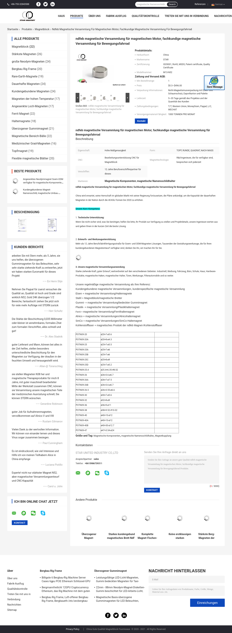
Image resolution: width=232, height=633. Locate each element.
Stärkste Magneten (24, 54)
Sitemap (12, 609)
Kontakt (141, 121)
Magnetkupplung (163, 436)
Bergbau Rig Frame (24, 69)
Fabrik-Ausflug (116, 16)
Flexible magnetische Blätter (30, 158)
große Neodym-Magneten (28, 61)
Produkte (76, 16)
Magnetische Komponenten (107, 436)
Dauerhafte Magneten (26, 84)
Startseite (12, 29)
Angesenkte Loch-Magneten (30, 106)
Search (172, 4)
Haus (61, 16)
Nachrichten (223, 16)
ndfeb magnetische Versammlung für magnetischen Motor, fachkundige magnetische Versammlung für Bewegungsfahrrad (100, 109)
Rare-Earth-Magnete (25, 76)
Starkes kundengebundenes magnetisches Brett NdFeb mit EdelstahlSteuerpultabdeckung (124, 536)
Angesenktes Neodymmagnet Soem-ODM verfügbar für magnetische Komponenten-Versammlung (43, 182)
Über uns (95, 16)
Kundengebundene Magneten (30, 91)
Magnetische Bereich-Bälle (29, 136)
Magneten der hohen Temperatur (33, 99)
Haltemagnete (21, 121)
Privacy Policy (72, 629)
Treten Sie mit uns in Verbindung (187, 16)
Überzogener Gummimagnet (30, 128)
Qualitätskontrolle (145, 16)
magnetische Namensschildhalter (137, 436)
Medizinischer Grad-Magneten (31, 143)
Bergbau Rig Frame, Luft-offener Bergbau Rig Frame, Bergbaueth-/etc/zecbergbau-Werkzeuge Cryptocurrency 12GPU (65, 599)
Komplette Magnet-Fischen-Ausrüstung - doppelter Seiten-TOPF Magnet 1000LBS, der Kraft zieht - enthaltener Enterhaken (147, 536)
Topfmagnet (20, 151)
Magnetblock (42, 29)
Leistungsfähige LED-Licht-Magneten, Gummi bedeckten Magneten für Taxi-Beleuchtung (117, 580)
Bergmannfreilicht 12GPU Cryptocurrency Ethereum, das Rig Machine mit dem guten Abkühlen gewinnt (66, 590)
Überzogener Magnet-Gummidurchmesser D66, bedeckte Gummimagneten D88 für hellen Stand (89, 536)
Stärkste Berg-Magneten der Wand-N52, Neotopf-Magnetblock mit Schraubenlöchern (206, 536)
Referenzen (200, 4)
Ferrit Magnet (20, 113)
